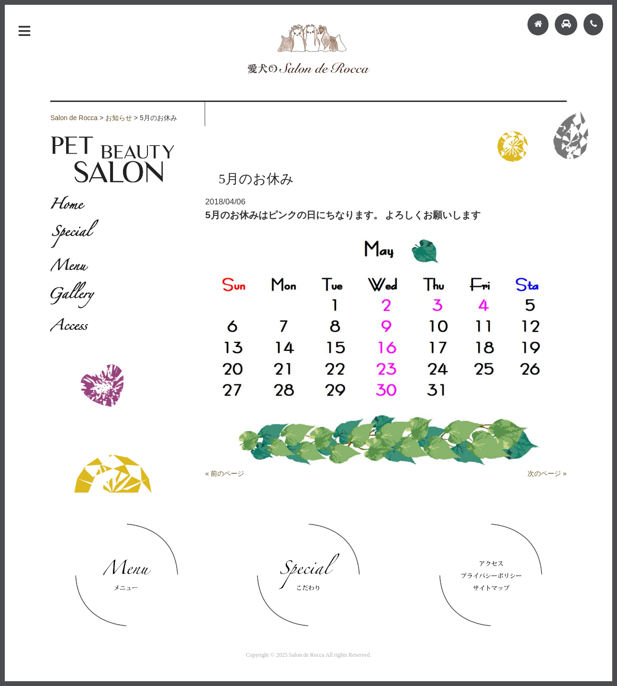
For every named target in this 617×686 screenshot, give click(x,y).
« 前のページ (225, 473)
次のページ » (547, 473)
